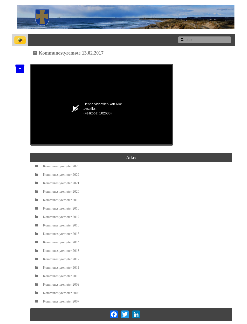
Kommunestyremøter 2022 (57, 174)
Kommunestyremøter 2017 (57, 217)
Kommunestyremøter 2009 (57, 284)
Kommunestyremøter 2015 (57, 234)
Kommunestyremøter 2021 (57, 183)
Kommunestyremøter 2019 (57, 200)
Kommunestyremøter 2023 (57, 166)
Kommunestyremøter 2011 (57, 267)
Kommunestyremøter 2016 (57, 225)
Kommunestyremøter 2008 (57, 293)
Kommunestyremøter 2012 (57, 259)
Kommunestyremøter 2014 (57, 242)
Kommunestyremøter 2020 (57, 191)
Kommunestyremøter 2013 (57, 251)
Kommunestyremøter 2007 (57, 301)
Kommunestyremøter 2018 (57, 208)
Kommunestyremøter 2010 (57, 276)
